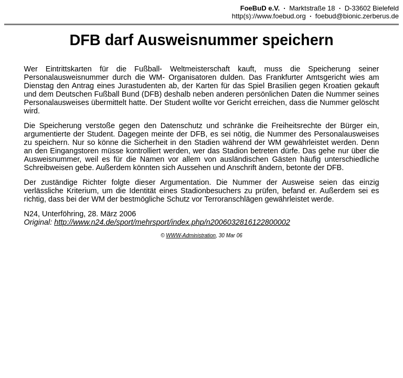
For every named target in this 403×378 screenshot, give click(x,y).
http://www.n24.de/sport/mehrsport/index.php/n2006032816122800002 (172, 222)
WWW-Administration (191, 235)
